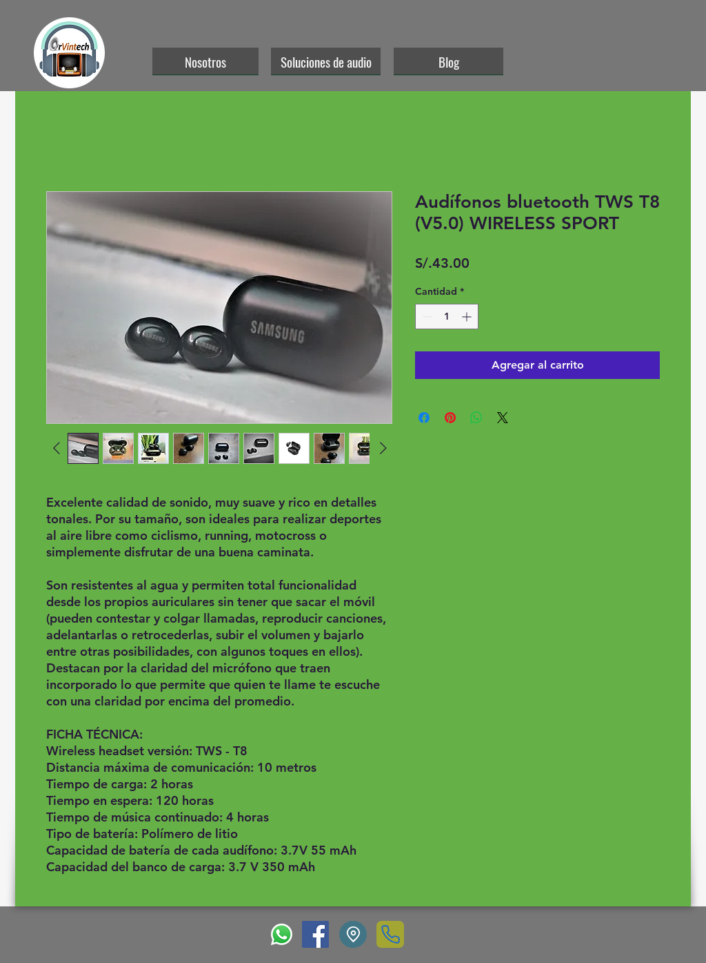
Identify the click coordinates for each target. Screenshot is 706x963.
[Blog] (448, 61)
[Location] (353, 934)
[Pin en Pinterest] (450, 417)
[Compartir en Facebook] (424, 417)
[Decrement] (425, 316)
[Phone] (390, 934)
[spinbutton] (446, 316)
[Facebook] (315, 934)
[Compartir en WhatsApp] (476, 417)
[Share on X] (502, 417)
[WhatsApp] (281, 934)
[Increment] (467, 316)
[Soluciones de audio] (326, 61)
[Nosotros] (205, 61)
